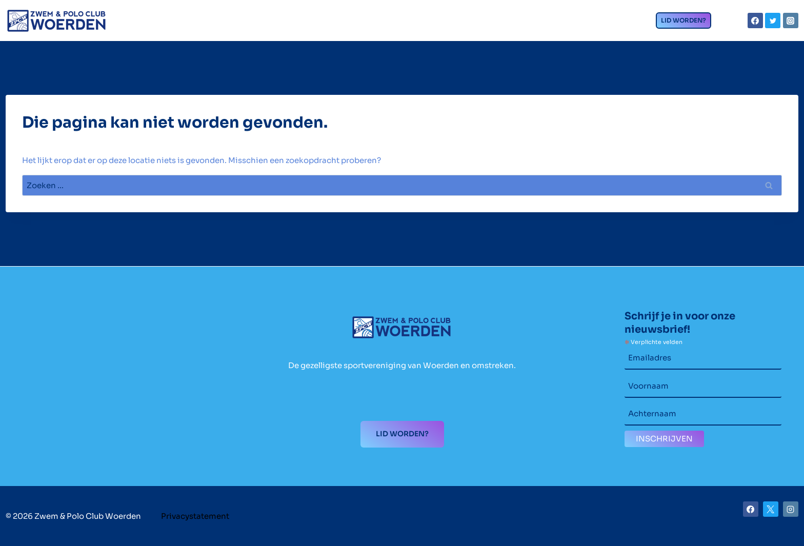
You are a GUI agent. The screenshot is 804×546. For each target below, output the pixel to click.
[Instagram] (790, 20)
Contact (599, 23)
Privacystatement (195, 516)
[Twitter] (772, 20)
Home (183, 25)
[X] (770, 509)
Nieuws (534, 25)
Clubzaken (250, 23)
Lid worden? (683, 20)
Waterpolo (464, 23)
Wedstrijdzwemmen (357, 23)
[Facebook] (755, 20)
